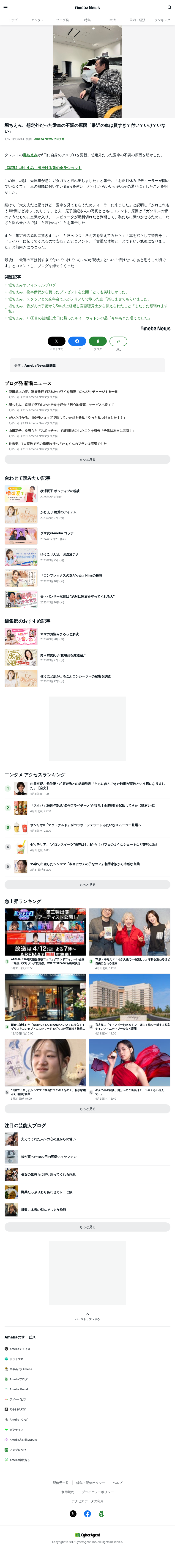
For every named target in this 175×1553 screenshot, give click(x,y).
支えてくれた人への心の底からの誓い (48, 1139)
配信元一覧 (61, 1483)
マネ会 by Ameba (20, 1369)
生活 (112, 20)
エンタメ (37, 20)
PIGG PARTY (17, 1409)
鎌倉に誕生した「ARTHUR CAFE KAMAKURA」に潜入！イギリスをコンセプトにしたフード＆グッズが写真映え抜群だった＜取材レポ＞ (48, 1028)
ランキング (162, 20)
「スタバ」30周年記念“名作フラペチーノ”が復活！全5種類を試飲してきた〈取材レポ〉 (93, 805)
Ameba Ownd (18, 1389)
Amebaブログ (18, 1379)
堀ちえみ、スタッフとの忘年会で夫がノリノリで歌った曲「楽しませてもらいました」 (79, 298)
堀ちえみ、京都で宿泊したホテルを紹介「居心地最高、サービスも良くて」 (63, 405)
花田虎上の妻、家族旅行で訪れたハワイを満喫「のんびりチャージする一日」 (65, 392)
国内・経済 (137, 20)
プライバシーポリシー (98, 1492)
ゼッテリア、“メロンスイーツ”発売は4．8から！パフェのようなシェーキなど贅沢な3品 (93, 844)
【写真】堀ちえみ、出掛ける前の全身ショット (43, 167)
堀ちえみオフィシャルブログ (32, 284)
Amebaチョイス (19, 1349)
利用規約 (67, 1492)
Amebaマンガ (18, 1420)
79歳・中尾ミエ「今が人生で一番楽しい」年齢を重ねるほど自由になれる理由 (132, 961)
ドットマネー (17, 1359)
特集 (87, 20)
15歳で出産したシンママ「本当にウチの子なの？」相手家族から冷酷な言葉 (85, 864)
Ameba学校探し (19, 1460)
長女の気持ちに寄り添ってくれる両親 (48, 1174)
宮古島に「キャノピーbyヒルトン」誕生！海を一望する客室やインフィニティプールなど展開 (132, 1027)
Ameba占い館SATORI (23, 1440)
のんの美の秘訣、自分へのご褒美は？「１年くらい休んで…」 (129, 1092)
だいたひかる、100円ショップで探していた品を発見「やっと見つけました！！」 (67, 417)
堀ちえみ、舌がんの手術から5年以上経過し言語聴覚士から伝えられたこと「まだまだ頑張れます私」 (88, 308)
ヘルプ (117, 1483)
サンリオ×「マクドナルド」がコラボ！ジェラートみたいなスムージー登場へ (85, 825)
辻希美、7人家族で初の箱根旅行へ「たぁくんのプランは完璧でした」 (59, 444)
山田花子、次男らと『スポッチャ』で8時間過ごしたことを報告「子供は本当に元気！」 (72, 431)
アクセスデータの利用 (87, 1501)
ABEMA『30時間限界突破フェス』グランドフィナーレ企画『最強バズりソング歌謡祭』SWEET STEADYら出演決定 (47, 961)
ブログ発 (62, 20)
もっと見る (87, 459)
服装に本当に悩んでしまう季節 (43, 1209)
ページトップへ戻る (87, 1317)
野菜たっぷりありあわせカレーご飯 (46, 1192)
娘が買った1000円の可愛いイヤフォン (49, 1156)
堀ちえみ (30, 154)
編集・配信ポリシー (90, 1483)
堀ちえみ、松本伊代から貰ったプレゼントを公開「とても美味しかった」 (68, 291)
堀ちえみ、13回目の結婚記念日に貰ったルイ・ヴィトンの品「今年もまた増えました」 (80, 318)
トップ (12, 20)
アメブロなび (17, 1450)
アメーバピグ (17, 1399)
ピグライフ (16, 1430)
